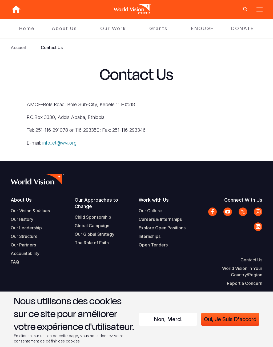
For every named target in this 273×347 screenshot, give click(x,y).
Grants (158, 28)
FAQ (15, 262)
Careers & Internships (160, 219)
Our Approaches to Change (96, 203)
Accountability (25, 253)
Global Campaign (92, 225)
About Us (64, 28)
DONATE (242, 28)
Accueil (18, 47)
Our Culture (150, 210)
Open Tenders (153, 245)
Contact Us (52, 47)
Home (27, 28)
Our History (22, 219)
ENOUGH (202, 28)
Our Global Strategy (94, 234)
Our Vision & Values (30, 210)
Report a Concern (244, 283)
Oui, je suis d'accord (230, 319)
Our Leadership (26, 227)
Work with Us (154, 200)
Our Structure (24, 236)
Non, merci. (168, 319)
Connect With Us (243, 200)
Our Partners (23, 245)
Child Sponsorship (93, 217)
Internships (149, 236)
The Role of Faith (92, 242)
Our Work (113, 28)
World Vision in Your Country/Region (242, 271)
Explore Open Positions (162, 227)
